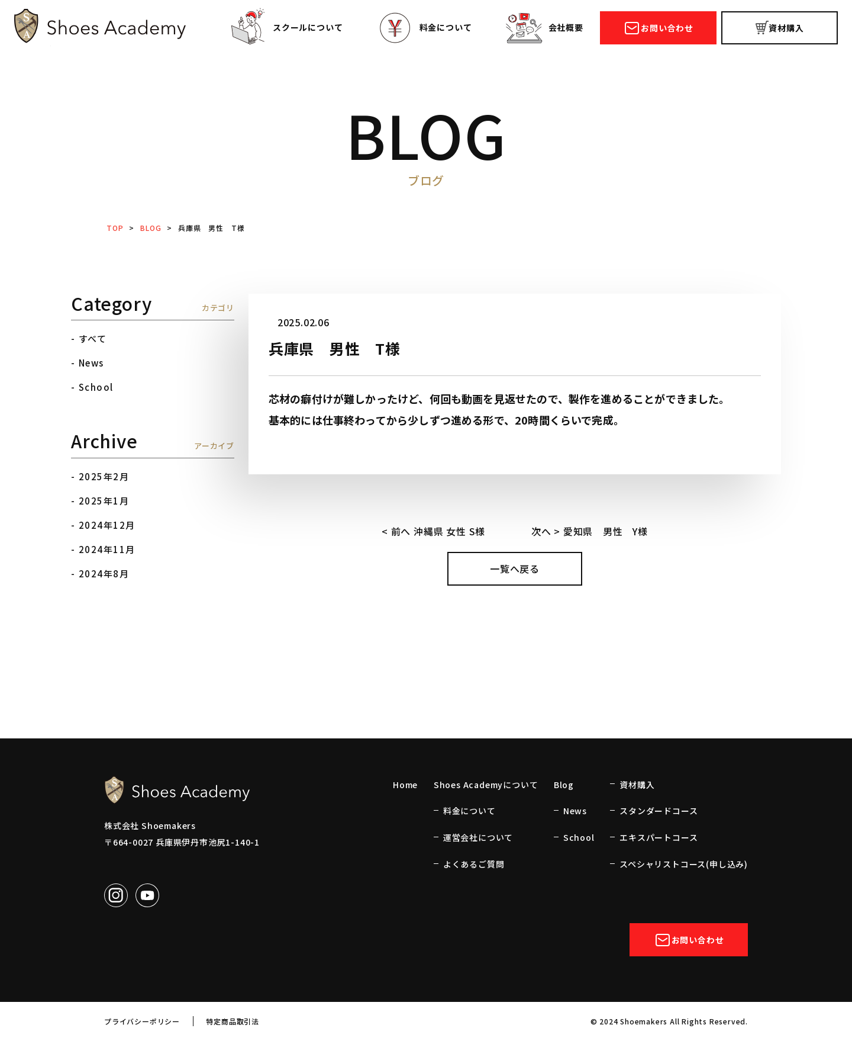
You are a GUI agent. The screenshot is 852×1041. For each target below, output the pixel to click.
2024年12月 (107, 525)
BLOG (150, 228)
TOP (114, 228)
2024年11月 (107, 549)
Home (405, 785)
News (91, 362)
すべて (93, 338)
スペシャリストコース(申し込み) (683, 864)
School (96, 387)
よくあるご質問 (474, 864)
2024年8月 (104, 573)
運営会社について (478, 837)
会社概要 (543, 29)
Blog (564, 785)
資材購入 (780, 28)
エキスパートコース (658, 837)
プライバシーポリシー (142, 1021)
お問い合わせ (658, 28)
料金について (423, 29)
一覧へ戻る (515, 568)
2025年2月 (104, 476)
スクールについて (285, 29)
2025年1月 (104, 500)
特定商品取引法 (232, 1021)
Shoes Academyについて (486, 785)
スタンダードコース (658, 811)
